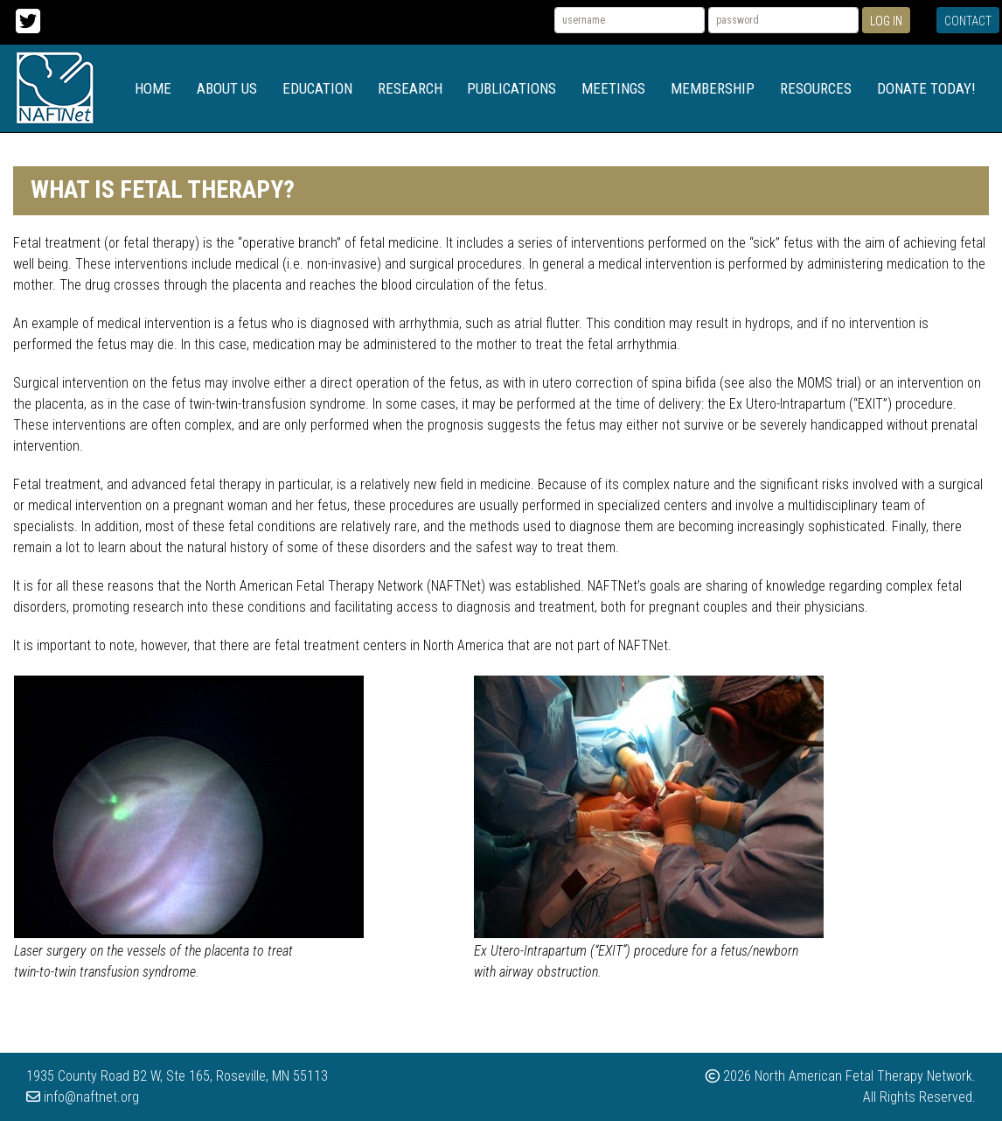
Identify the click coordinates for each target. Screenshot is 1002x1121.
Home (153, 88)
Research (410, 88)
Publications (511, 88)
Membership (713, 88)
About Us (227, 88)
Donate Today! (926, 88)
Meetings (613, 88)
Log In (886, 21)
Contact (968, 21)
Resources (816, 88)
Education (317, 88)
